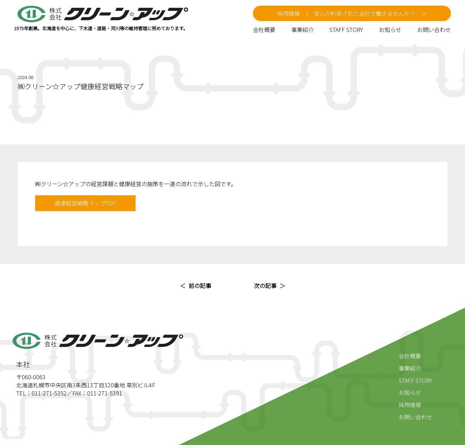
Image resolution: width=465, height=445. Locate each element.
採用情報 (410, 404)
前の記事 (200, 285)
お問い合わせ (434, 29)
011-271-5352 (49, 393)
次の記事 (265, 285)
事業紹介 (302, 29)
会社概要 (264, 29)
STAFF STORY (346, 29)
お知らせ (390, 29)
